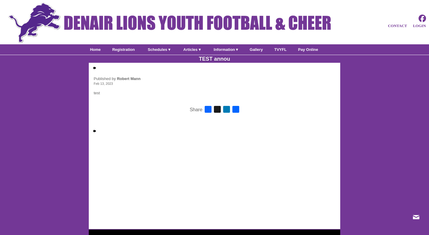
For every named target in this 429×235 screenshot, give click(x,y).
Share (196, 109)
